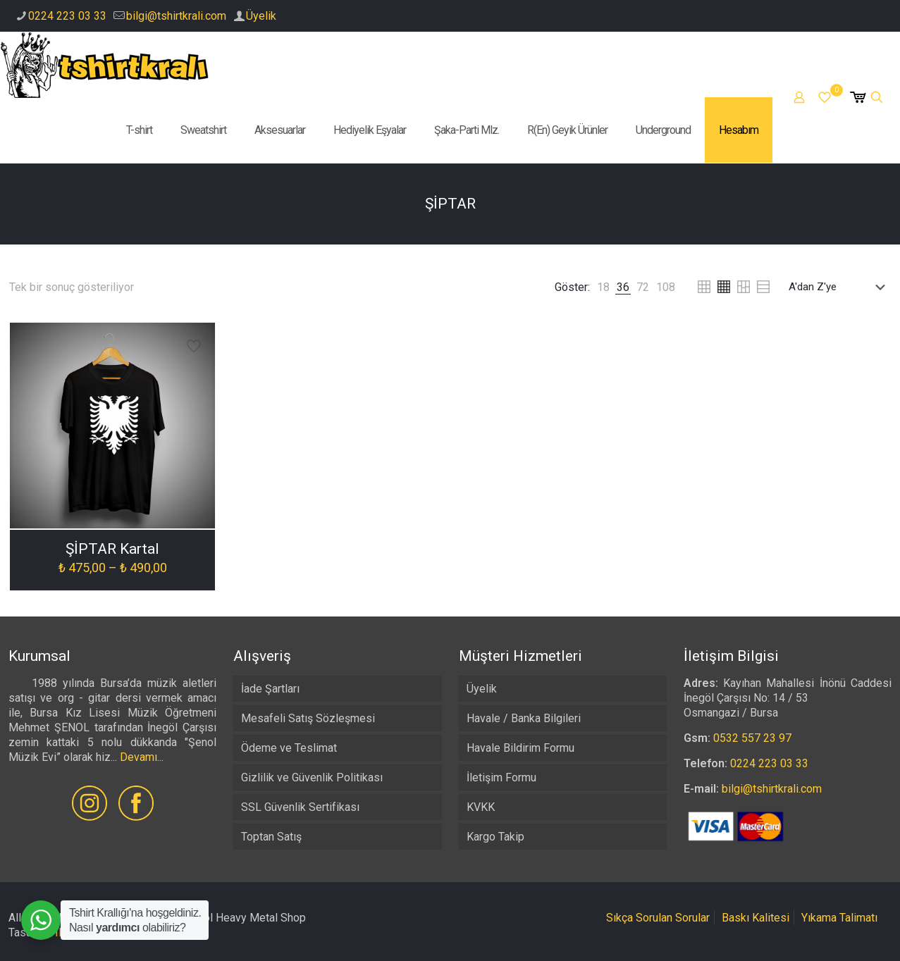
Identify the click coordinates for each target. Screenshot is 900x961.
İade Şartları (270, 688)
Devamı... (142, 757)
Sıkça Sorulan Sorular (658, 917)
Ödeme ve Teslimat (289, 748)
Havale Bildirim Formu (520, 748)
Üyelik (261, 16)
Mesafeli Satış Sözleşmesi (308, 718)
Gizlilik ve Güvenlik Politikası (312, 777)
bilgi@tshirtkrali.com (176, 16)
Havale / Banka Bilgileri (524, 718)
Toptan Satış (271, 836)
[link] (603, 287)
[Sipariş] (840, 286)
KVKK (481, 807)
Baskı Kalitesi (755, 917)
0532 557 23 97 (752, 738)
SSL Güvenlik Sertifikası (300, 807)
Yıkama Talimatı (839, 917)
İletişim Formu (501, 777)
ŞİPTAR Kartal (112, 548)
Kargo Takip (495, 836)
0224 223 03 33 (67, 16)
